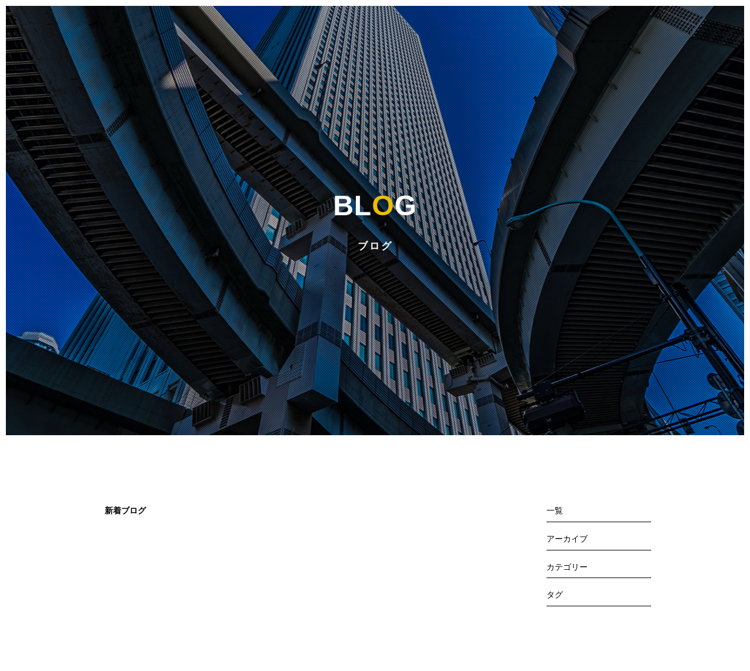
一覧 (554, 510)
